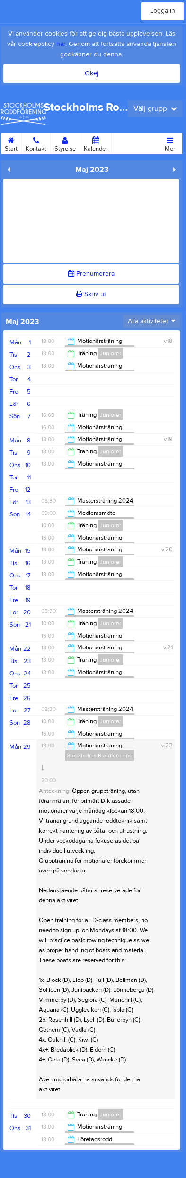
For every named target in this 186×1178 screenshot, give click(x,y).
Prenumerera (91, 274)
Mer (170, 143)
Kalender (95, 143)
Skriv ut (91, 294)
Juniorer (110, 353)
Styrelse (65, 143)
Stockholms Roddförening (100, 755)
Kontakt (36, 143)
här (60, 44)
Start (11, 143)
